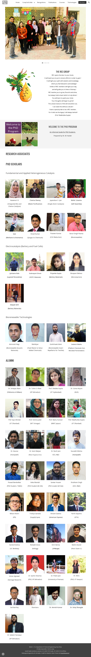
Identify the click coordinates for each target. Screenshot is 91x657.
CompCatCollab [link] (27, 2)
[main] (63, 92)
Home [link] (18, 2)
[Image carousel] (45, 35)
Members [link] (82, 2)
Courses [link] (62, 2)
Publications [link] (52, 2)
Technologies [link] (72, 2)
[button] (89, 2)
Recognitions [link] (41, 2)
